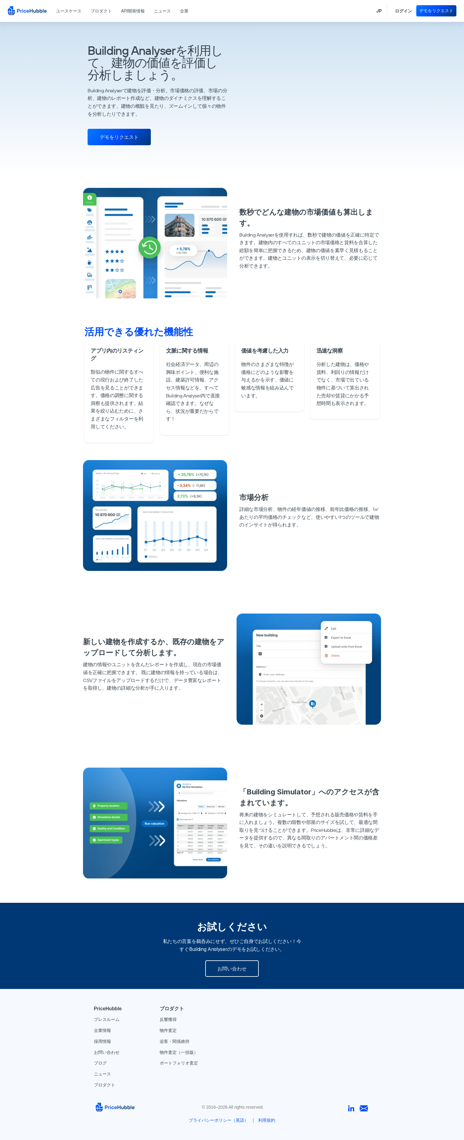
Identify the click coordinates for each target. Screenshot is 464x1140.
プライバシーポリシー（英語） (218, 1120)
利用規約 (266, 1120)
